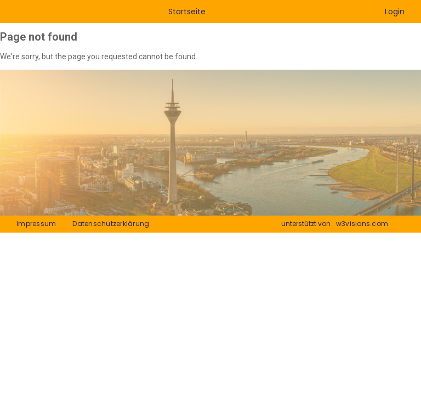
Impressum (36, 223)
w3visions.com (362, 223)
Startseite (187, 11)
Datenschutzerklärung (110, 223)
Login (395, 11)
